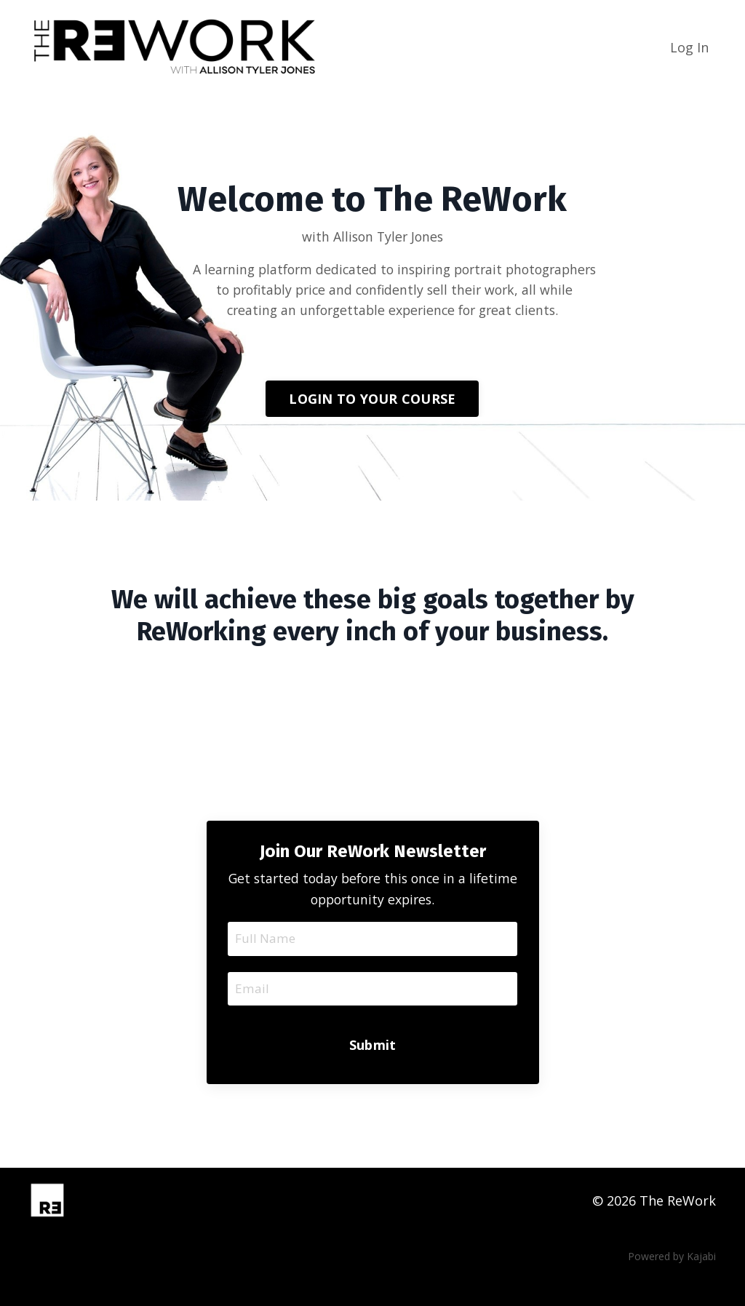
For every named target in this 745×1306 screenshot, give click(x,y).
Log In (689, 47)
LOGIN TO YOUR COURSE (372, 421)
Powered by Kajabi (672, 1283)
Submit (373, 1071)
